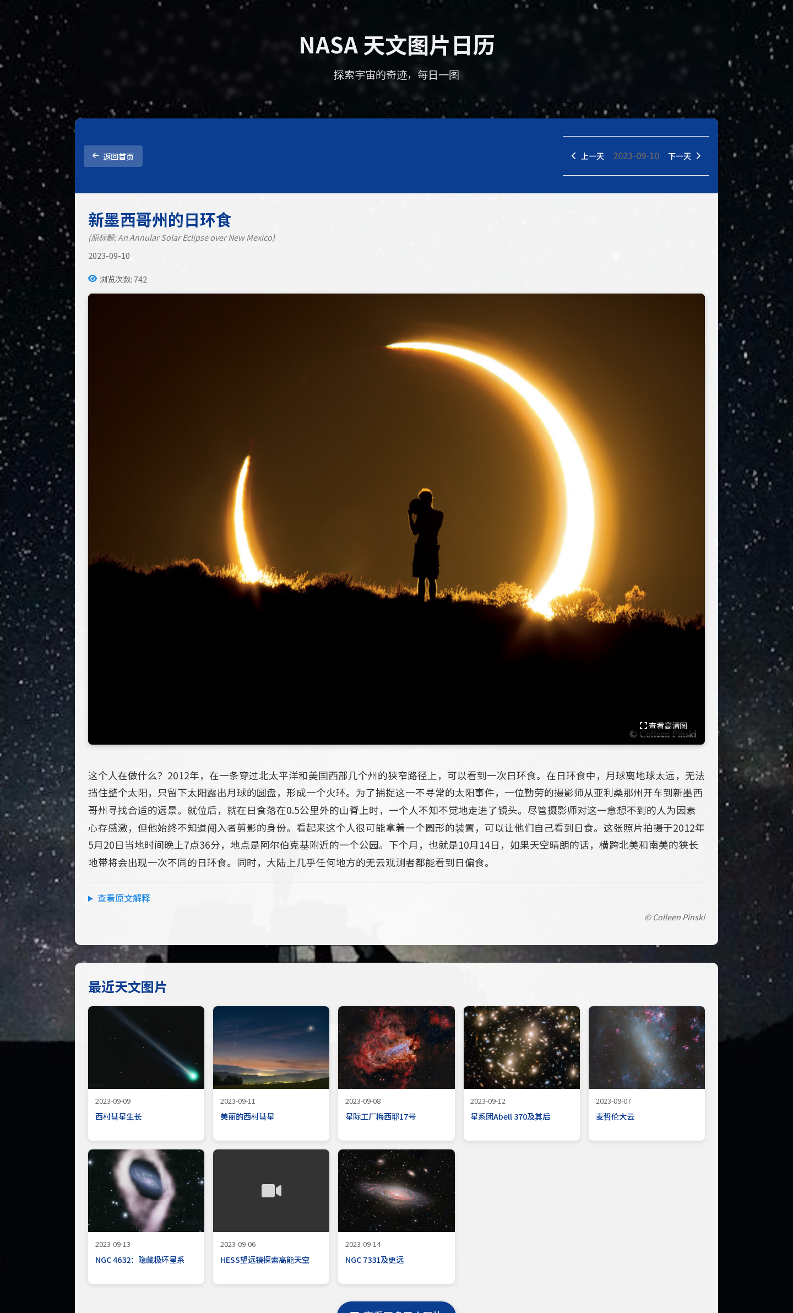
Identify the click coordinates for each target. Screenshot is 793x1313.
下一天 (682, 156)
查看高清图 (663, 726)
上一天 (582, 156)
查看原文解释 (123, 898)
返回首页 (113, 156)
